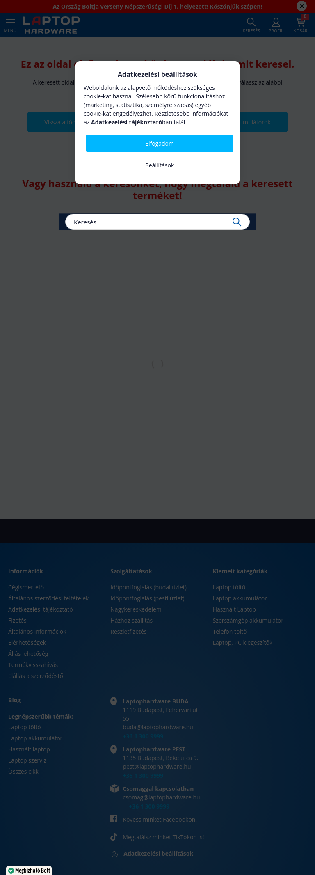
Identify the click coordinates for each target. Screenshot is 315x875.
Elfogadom (159, 143)
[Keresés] (157, 222)
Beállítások (159, 165)
